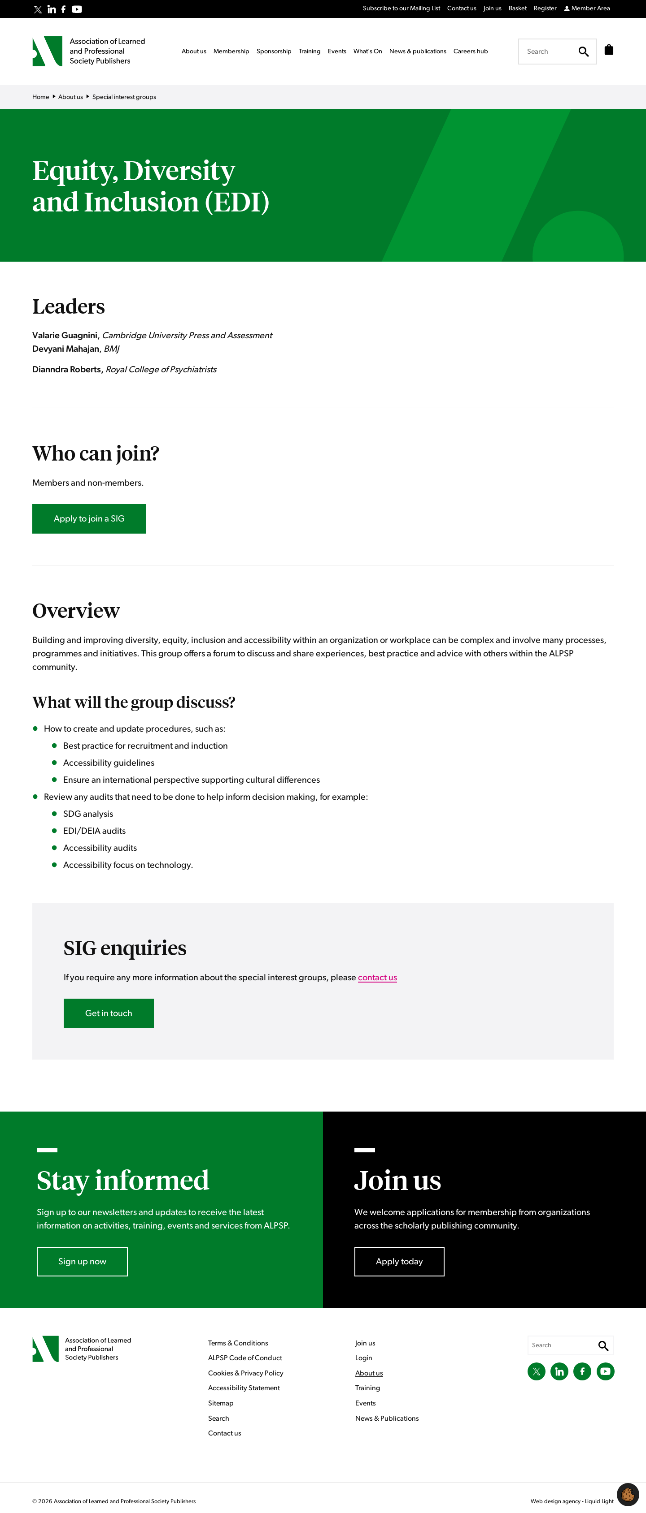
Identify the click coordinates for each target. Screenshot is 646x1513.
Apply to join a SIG (89, 518)
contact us (377, 977)
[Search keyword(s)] (555, 51)
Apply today (399, 1261)
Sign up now (82, 1261)
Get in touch (108, 1013)
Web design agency (556, 1501)
